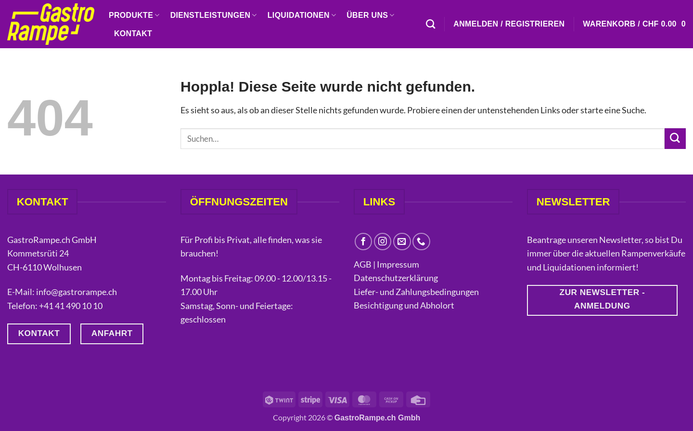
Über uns (370, 15)
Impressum (398, 264)
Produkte (134, 15)
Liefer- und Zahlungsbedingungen (416, 291)
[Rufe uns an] (421, 242)
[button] (509, 24)
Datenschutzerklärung (396, 277)
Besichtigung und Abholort (404, 305)
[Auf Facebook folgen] (363, 242)
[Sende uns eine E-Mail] (402, 242)
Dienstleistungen (213, 15)
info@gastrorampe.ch (76, 291)
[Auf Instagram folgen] (383, 242)
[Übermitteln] (675, 138)
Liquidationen (302, 15)
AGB (363, 264)
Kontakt (133, 33)
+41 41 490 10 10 (71, 305)
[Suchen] (430, 23)
